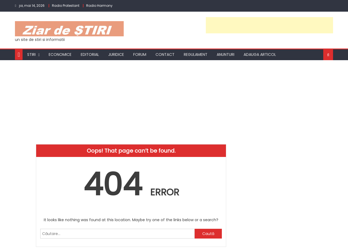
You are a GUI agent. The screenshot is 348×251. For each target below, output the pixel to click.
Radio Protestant (65, 5)
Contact (165, 54)
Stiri (31, 54)
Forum (139, 54)
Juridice (116, 54)
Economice (60, 54)
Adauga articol (260, 54)
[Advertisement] (269, 25)
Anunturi (225, 54)
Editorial (90, 54)
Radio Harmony (99, 5)
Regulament (195, 54)
